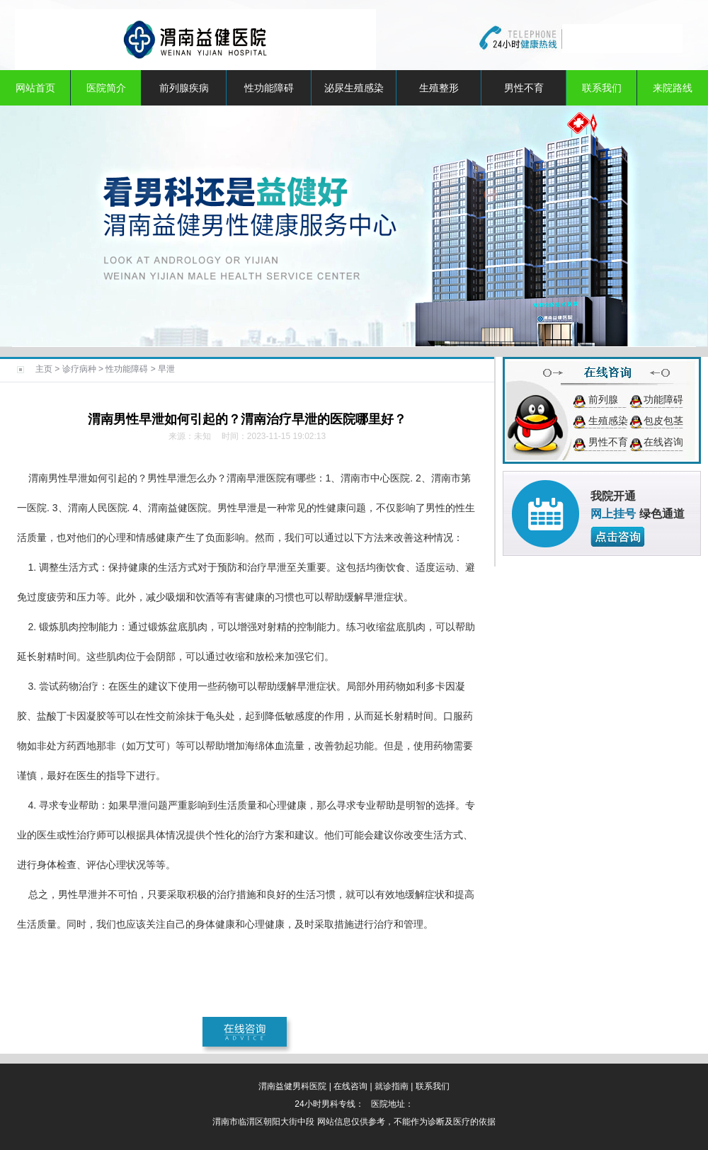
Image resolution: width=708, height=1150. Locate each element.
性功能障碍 (269, 87)
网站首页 (35, 87)
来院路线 (672, 87)
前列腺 (603, 399)
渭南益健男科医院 (292, 1086)
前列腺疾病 (184, 87)
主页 (43, 369)
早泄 (166, 369)
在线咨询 (663, 442)
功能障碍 (663, 399)
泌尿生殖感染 (354, 87)
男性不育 (524, 87)
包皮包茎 (663, 420)
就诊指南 (392, 1086)
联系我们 (602, 87)
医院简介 (106, 87)
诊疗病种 (79, 369)
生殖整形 (439, 87)
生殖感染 (608, 420)
